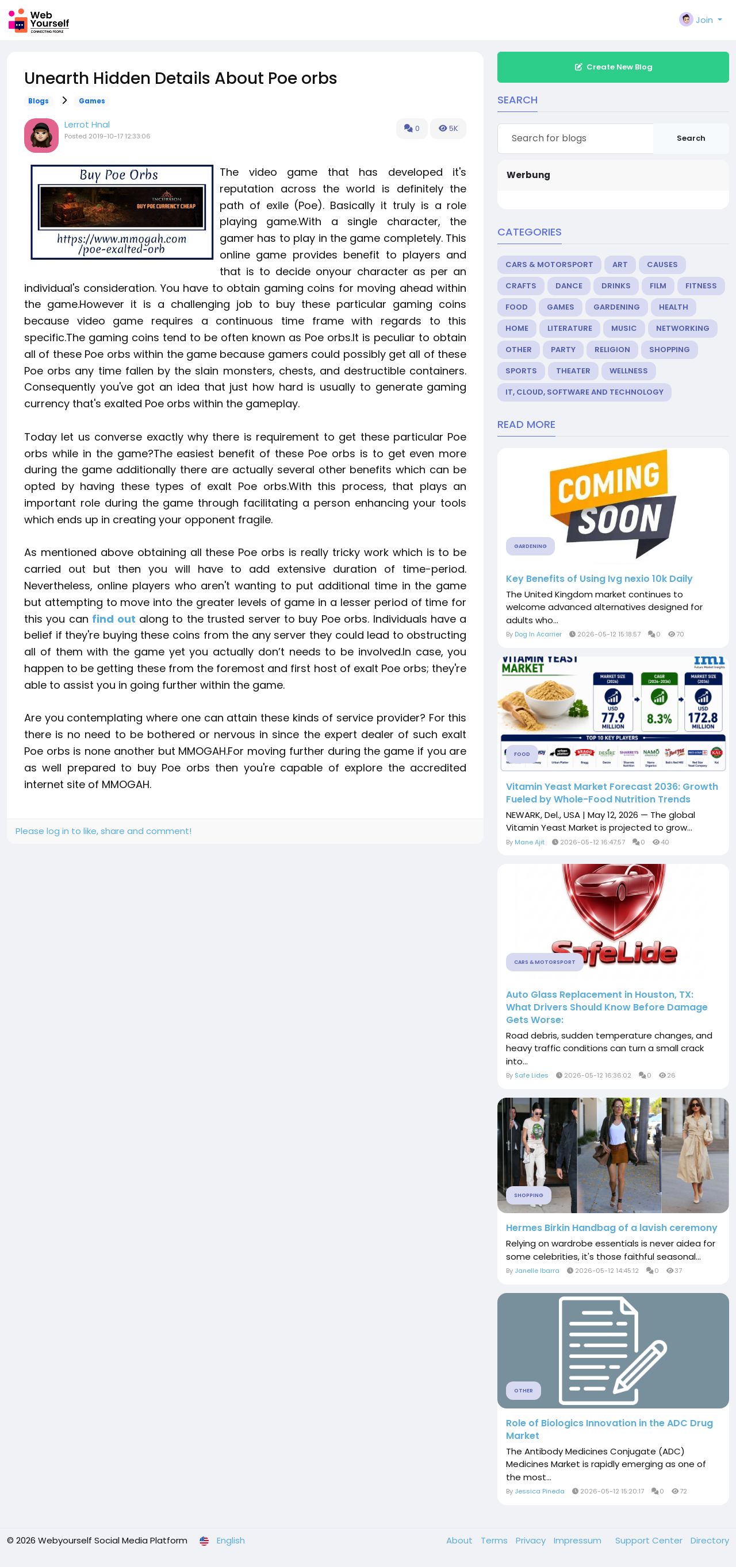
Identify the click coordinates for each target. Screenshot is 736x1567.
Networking (683, 328)
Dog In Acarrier (538, 634)
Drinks (616, 285)
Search (691, 138)
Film (658, 285)
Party (563, 349)
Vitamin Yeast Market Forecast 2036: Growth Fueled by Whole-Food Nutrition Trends (612, 793)
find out (113, 619)
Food (516, 307)
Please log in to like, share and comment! (103, 831)
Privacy (532, 1540)
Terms (495, 1540)
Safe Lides (532, 1075)
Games (92, 101)
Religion (612, 349)
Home (516, 328)
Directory (710, 1540)
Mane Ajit (530, 842)
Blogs (38, 101)
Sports (521, 370)
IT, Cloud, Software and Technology (584, 392)
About (460, 1540)
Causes (662, 264)
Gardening (616, 307)
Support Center (650, 1540)
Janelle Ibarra (537, 1270)
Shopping (669, 349)
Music (624, 328)
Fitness (701, 285)
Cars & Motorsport (549, 264)
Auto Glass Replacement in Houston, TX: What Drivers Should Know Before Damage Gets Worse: (607, 1007)
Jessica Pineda (540, 1491)
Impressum (579, 1540)
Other (518, 349)
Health (673, 307)
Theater (573, 370)
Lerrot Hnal (87, 124)
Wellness (629, 370)
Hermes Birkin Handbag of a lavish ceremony (612, 1228)
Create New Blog (613, 66)
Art (620, 264)
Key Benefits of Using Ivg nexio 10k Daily (599, 579)
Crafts (520, 285)
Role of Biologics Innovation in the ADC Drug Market (609, 1429)
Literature (569, 328)
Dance (568, 285)
